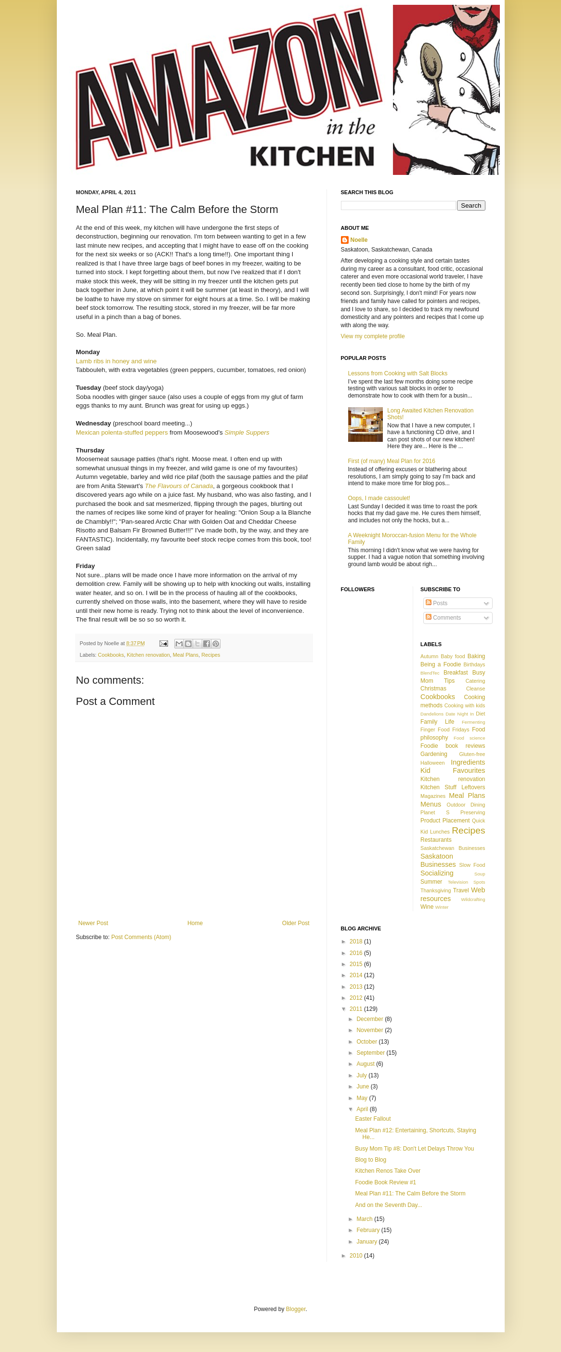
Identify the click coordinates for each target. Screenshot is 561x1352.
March (365, 1219)
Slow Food (472, 865)
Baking (476, 656)
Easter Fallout (373, 1118)
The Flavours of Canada (179, 486)
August (366, 1063)
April (362, 1109)
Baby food (453, 656)
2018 (357, 941)
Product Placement (445, 820)
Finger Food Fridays (445, 729)
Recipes (210, 655)
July (362, 1075)
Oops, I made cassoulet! (379, 498)
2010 (357, 1255)
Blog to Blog (370, 1159)
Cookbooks (111, 655)
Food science (469, 738)
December (370, 1019)
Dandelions (432, 713)
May (362, 1098)
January (367, 1241)
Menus (430, 804)
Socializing (437, 873)
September (371, 1052)
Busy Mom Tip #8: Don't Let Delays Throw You (414, 1148)
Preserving (472, 812)
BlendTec (429, 673)
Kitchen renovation (148, 655)
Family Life (437, 721)
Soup (479, 873)
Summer (431, 881)
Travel (461, 890)
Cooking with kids (464, 705)
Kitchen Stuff (438, 787)
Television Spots (466, 882)
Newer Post (93, 923)
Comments (443, 617)
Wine (426, 906)
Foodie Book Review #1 (385, 1182)
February (368, 1230)
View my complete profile (373, 336)
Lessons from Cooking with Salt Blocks (398, 373)
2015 (357, 964)
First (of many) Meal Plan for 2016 (391, 461)
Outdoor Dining (466, 805)
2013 (357, 986)
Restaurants (436, 839)
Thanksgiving (435, 890)
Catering (475, 681)
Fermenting (473, 722)
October (367, 1041)
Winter (442, 907)
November (370, 1030)
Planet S (434, 812)
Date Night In (459, 713)
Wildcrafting (473, 899)
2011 (357, 1009)
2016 (357, 953)
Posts (436, 603)
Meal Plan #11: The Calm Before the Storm (410, 1193)
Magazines (432, 796)
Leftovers (473, 787)
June (363, 1086)
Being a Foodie (440, 664)
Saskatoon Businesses (438, 860)
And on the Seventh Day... (388, 1205)
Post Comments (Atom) (141, 937)
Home (195, 923)
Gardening (433, 754)
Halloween (432, 763)
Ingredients (468, 762)
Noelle (359, 240)
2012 (357, 997)
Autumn (429, 656)
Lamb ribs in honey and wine (116, 361)
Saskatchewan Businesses (452, 848)
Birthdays (474, 664)
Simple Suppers (246, 432)
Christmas (433, 688)
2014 (357, 975)
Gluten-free (472, 754)
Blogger (296, 1309)
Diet (480, 713)
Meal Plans (185, 655)
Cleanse (475, 688)
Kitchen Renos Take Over (387, 1170)
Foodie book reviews (452, 745)
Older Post (296, 923)
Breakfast (456, 672)
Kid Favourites (452, 770)
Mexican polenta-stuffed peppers (122, 432)
